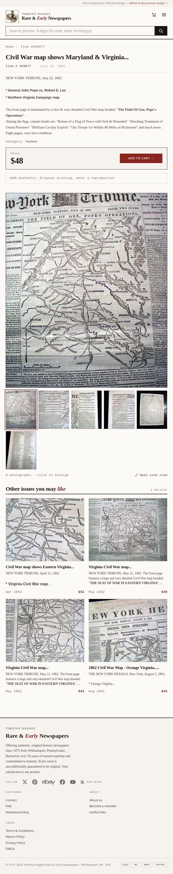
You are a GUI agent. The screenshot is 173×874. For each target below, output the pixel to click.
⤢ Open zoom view (151, 475)
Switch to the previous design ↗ (148, 3)
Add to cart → (141, 158)
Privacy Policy (15, 842)
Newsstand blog (17, 812)
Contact (11, 800)
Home (10, 47)
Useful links (97, 812)
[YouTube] (73, 781)
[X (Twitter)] (24, 781)
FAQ (9, 806)
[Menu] (164, 14)
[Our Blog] (91, 781)
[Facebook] (62, 781)
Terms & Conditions (20, 830)
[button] (86, 290)
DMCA (10, 848)
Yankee (31, 141)
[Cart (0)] (154, 14)
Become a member (103, 806)
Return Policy (15, 836)
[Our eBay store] (48, 781)
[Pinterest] (34, 781)
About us (95, 800)
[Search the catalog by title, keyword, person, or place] (80, 30)
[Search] (161, 30)
